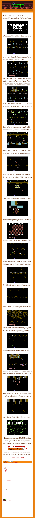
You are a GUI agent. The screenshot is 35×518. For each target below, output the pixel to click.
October (5, 471)
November (6, 470)
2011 (4, 495)
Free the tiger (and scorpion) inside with (17, 459)
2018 (4, 467)
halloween (9, 462)
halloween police (12, 462)
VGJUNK (8, 499)
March (5, 487)
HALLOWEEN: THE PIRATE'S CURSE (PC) (9, 472)
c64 (5, 462)
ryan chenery (15, 462)
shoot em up (17, 462)
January (5, 489)
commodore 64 (7, 462)
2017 (4, 468)
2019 (4, 466)
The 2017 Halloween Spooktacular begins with (17, 457)
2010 (4, 496)
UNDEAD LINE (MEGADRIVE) (8, 480)
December (6, 469)
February (5, 488)
